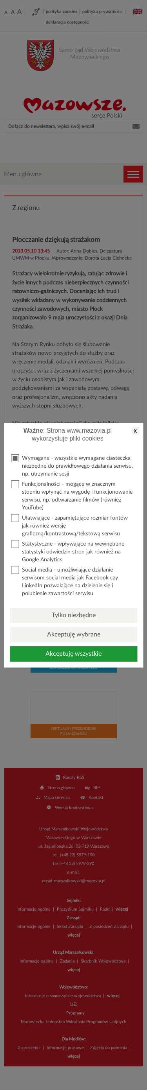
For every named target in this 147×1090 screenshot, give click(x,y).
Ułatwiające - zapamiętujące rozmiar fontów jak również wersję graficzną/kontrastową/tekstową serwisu (69, 525)
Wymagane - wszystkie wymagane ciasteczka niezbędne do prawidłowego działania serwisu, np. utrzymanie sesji (72, 465)
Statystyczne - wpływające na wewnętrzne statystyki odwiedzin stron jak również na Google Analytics (67, 551)
